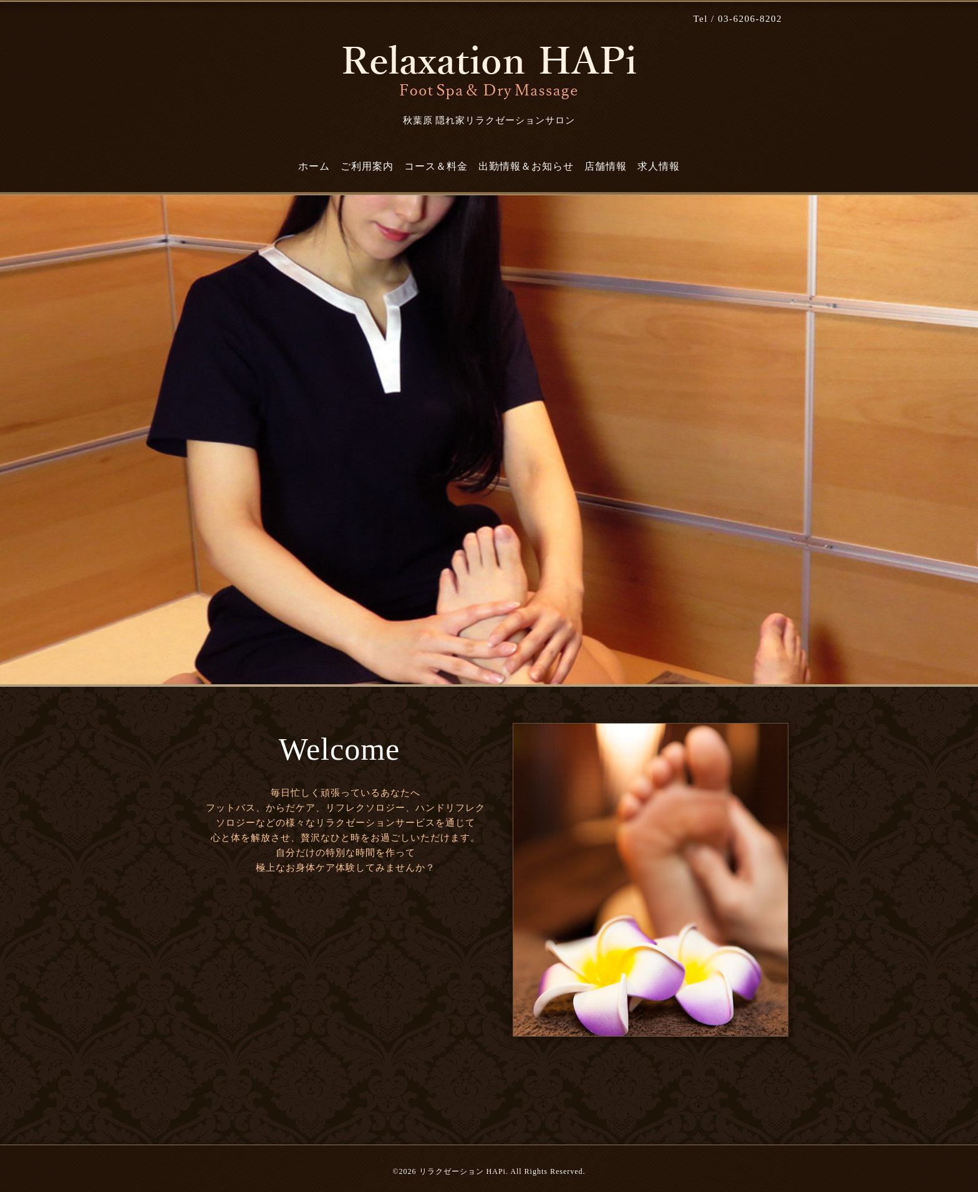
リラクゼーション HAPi (462, 1171)
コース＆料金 (436, 166)
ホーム (314, 166)
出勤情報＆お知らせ (526, 166)
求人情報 (658, 166)
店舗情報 (605, 166)
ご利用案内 (367, 166)
